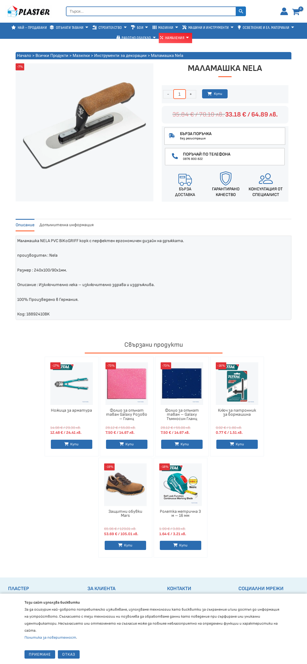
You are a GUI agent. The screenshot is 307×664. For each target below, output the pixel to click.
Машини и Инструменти (208, 27)
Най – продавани (29, 27)
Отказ (68, 654)
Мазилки (165, 27)
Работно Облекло (136, 38)
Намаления (174, 38)
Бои (139, 27)
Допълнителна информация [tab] (67, 225)
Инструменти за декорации (120, 55)
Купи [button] (129, 444)
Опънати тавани (69, 27)
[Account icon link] (284, 11)
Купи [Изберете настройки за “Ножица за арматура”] (74, 444)
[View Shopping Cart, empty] (297, 12)
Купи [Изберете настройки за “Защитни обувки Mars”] (128, 547)
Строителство (110, 27)
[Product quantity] (179, 94)
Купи (218, 93)
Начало (24, 55)
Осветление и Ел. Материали (266, 27)
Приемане (40, 654)
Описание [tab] (25, 225)
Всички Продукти (52, 55)
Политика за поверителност (50, 637)
